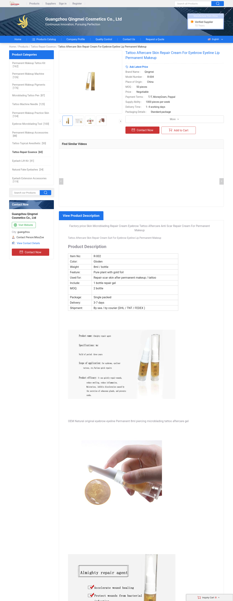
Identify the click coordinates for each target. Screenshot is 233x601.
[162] (28, 65)
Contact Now (30, 252)
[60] (27, 152)
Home (17, 39)
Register (77, 4)
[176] (28, 86)
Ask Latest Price (139, 66)
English (213, 39)
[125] (28, 104)
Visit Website (23, 225)
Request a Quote (155, 39)
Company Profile (76, 39)
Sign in (63, 4)
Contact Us (129, 39)
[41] (23, 160)
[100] (30, 123)
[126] (28, 75)
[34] (27, 169)
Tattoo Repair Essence (43, 46)
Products (34, 4)
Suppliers (50, 4)
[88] (30, 134)
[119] (29, 180)
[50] (29, 143)
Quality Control (104, 39)
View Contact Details (28, 243)
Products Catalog (44, 39)
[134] (30, 115)
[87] (28, 95)
